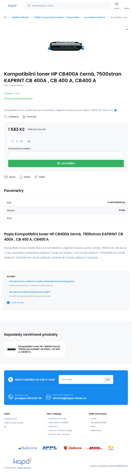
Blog (93, 426)
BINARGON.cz (122, 465)
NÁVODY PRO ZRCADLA (59, 434)
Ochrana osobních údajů (60, 430)
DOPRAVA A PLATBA (57, 418)
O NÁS (94, 418)
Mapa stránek (24, 467)
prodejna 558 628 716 (28, 398)
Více (111, 110)
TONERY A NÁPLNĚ (19, 17)
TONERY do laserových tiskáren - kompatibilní (56, 17)
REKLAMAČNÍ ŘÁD (99, 422)
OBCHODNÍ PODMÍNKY (58, 422)
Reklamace (96, 430)
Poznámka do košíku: (19, 148)
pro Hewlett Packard (94, 17)
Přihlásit (108, 379)
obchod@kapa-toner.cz (69, 398)
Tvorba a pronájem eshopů (102, 465)
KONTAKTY (53, 426)
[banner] (13, 6)
